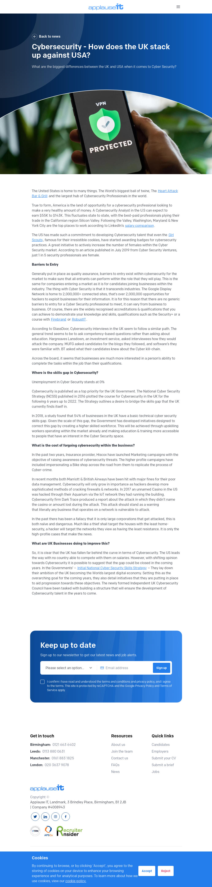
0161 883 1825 (63, 758)
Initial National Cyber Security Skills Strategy (112, 568)
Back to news (46, 36)
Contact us (121, 758)
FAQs (117, 765)
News (117, 772)
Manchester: (40, 758)
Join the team (123, 751)
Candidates (162, 745)
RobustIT (79, 319)
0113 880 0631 (53, 751)
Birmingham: (40, 745)
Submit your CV (166, 758)
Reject (165, 871)
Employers (162, 751)
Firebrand (58, 319)
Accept (147, 871)
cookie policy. (75, 881)
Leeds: (35, 751)
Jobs (157, 772)
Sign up (161, 668)
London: (36, 765)
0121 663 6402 (64, 745)
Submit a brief (165, 765)
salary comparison (139, 226)
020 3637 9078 (57, 765)
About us (120, 745)
